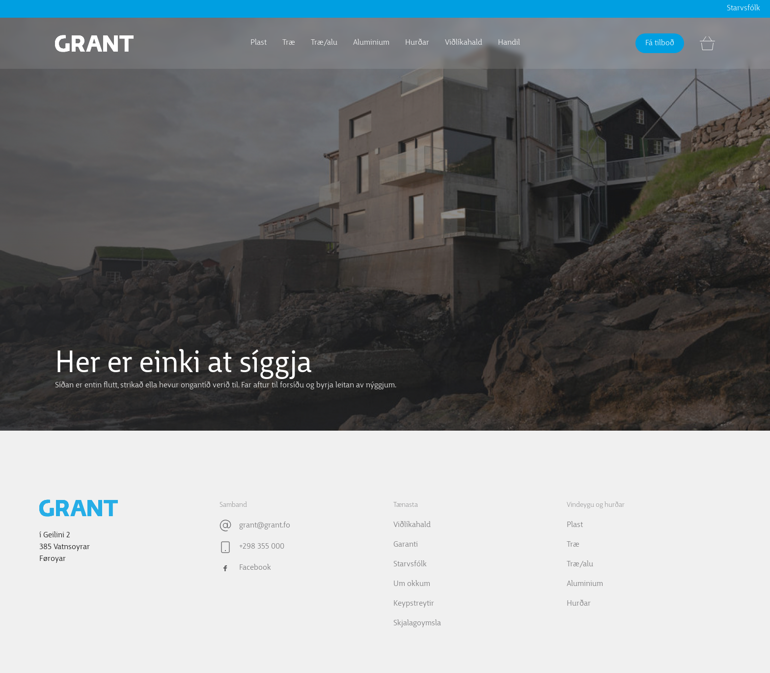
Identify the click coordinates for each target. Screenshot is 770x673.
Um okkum (411, 584)
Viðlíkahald (463, 43)
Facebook (255, 568)
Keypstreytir (413, 604)
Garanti (405, 545)
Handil (509, 43)
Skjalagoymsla (417, 623)
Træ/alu (324, 43)
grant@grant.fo (264, 525)
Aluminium (371, 43)
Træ (288, 43)
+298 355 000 (261, 547)
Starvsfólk (743, 8)
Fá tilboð (659, 43)
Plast (258, 43)
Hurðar (417, 43)
